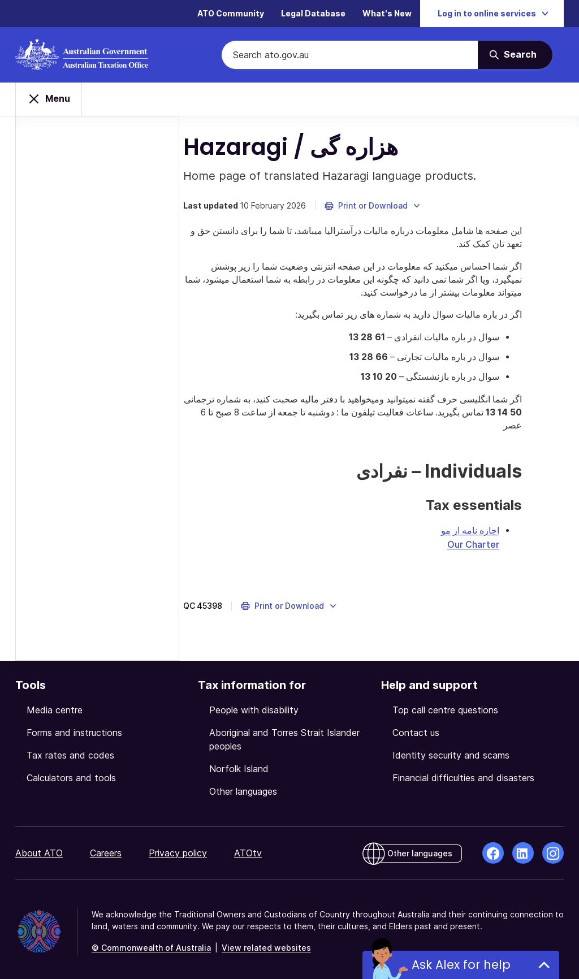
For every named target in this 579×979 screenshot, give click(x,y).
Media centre (55, 705)
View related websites (266, 943)
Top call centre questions (445, 705)
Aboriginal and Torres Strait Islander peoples (284, 734)
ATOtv (248, 848)
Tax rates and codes (70, 750)
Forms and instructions (74, 728)
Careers (106, 848)
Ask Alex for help (461, 964)
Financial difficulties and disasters (463, 773)
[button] (397, 210)
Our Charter (515, 539)
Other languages (243, 786)
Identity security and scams (450, 750)
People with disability (254, 705)
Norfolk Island (239, 764)
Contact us (415, 728)
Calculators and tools (71, 773)
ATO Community (230, 14)
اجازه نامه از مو (512, 526)
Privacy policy (178, 848)
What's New (387, 14)
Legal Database (313, 14)
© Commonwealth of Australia (151, 943)
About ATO (39, 848)
